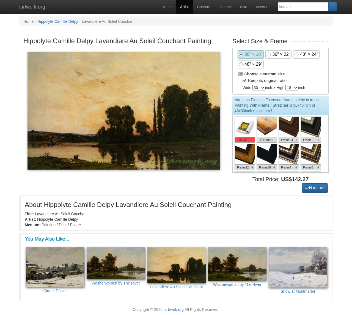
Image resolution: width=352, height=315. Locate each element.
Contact (225, 7)
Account (262, 7)
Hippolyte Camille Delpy (57, 21)
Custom (203, 7)
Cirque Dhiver (55, 270)
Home (166, 7)
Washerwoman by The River (237, 267)
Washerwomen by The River (116, 266)
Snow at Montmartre (298, 270)
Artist (184, 7)
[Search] (332, 6)
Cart (243, 7)
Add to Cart (315, 188)
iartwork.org (32, 7)
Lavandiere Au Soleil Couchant (176, 268)
